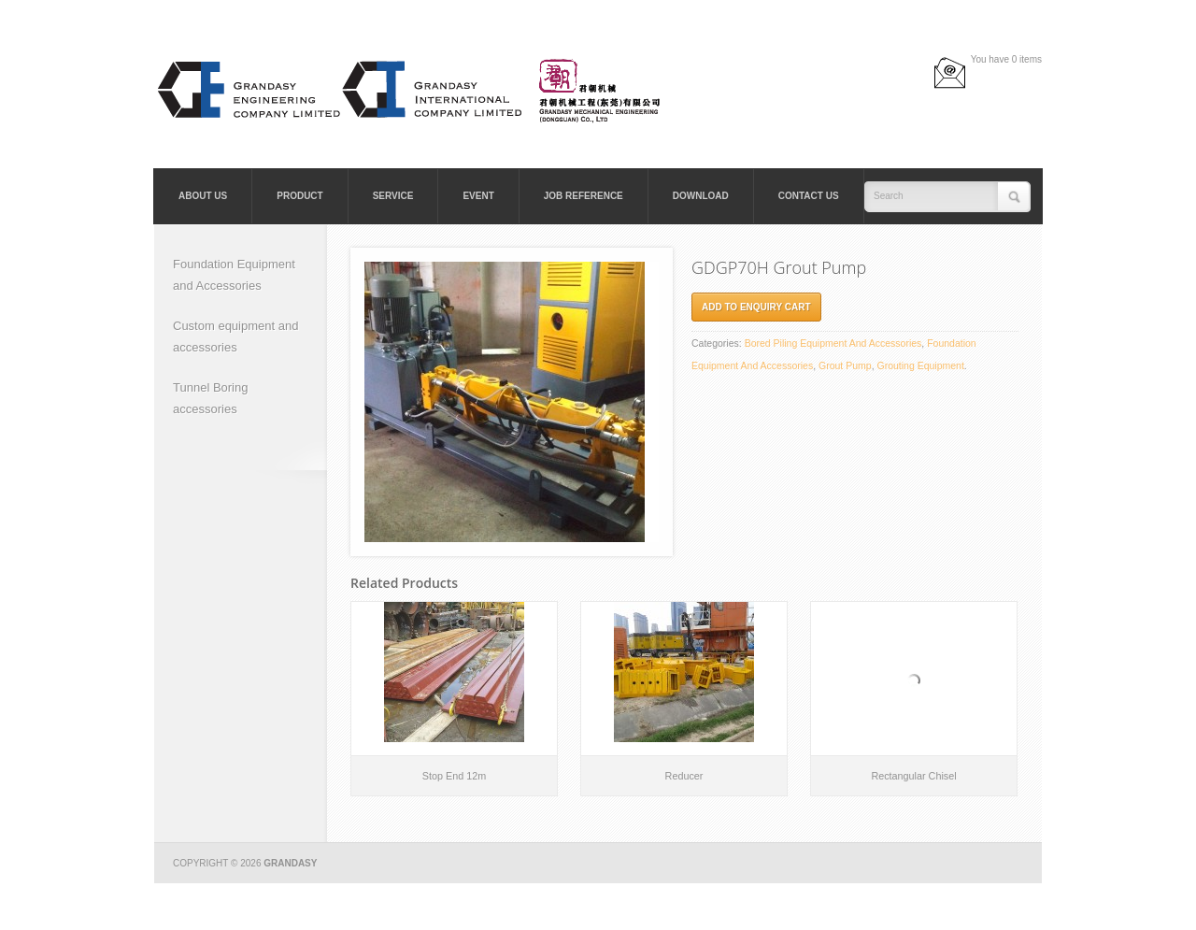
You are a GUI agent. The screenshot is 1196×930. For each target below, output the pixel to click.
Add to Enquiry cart (756, 307)
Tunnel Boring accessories (210, 398)
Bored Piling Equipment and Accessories (833, 343)
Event (478, 196)
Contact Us (808, 196)
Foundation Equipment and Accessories (234, 275)
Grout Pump (845, 365)
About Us (202, 196)
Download (701, 196)
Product (299, 196)
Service (393, 196)
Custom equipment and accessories (235, 336)
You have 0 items (1006, 59)
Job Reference (583, 196)
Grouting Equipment (919, 365)
